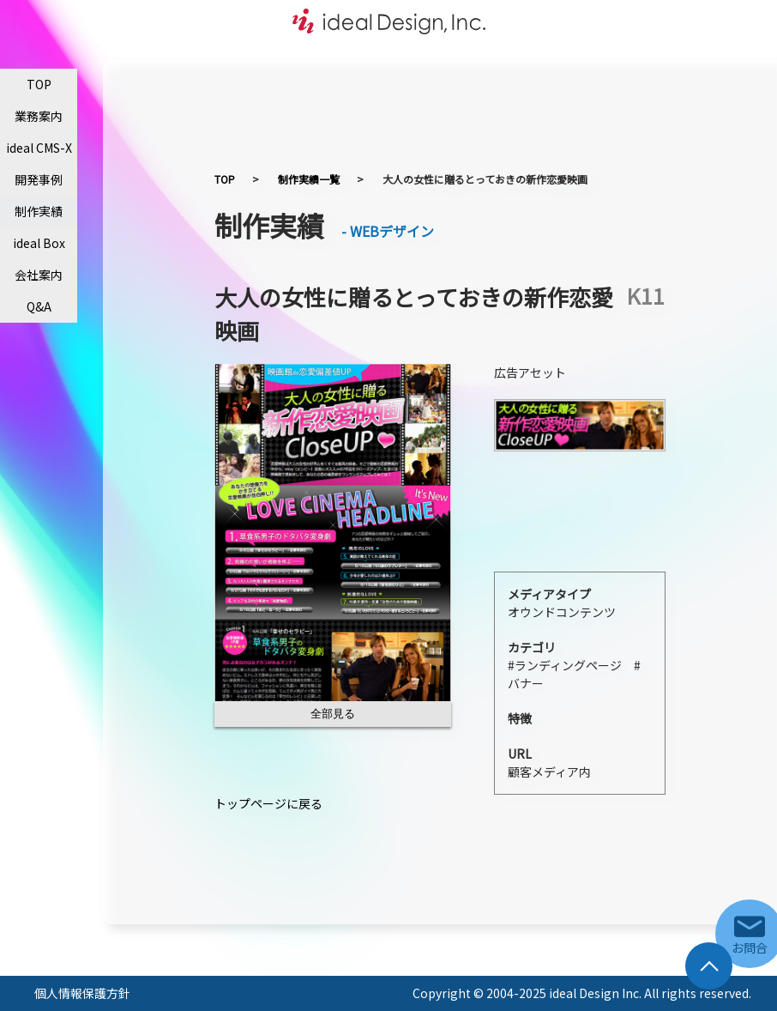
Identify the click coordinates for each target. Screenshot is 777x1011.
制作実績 (39, 211)
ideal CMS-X (39, 147)
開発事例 (39, 179)
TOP (39, 84)
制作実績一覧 (309, 179)
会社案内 (39, 274)
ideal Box (39, 242)
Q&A (39, 306)
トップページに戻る (268, 803)
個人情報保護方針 (82, 993)
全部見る (332, 713)
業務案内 (39, 115)
